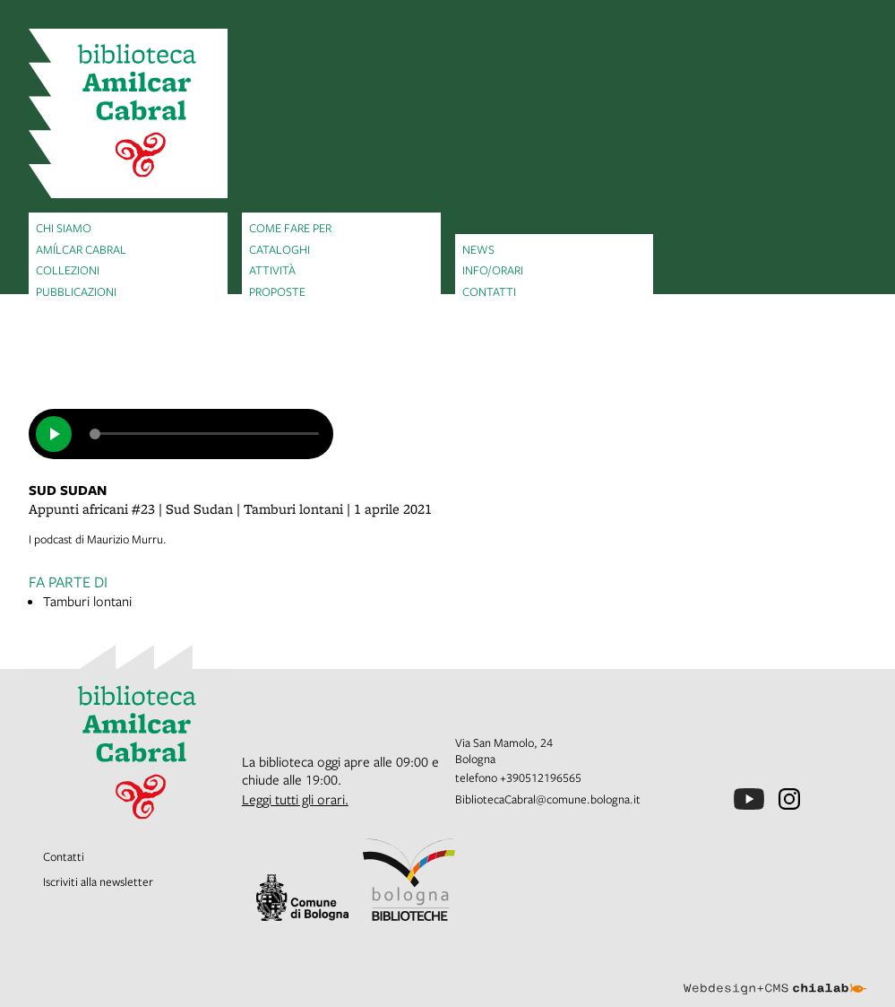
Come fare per (290, 228)
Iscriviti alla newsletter (98, 881)
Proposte (277, 291)
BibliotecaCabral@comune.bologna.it (548, 799)
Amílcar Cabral (81, 249)
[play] (54, 434)
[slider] (204, 434)
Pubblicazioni (76, 291)
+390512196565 (540, 777)
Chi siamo (63, 228)
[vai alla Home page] (128, 113)
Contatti (489, 291)
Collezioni (67, 270)
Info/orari (492, 270)
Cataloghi (279, 249)
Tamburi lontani (87, 601)
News (478, 249)
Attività (272, 270)
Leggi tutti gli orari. (295, 799)
